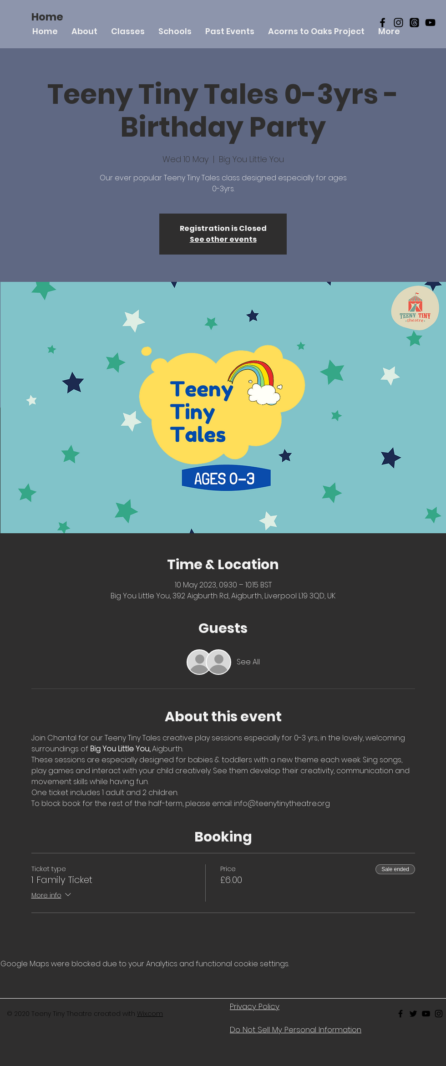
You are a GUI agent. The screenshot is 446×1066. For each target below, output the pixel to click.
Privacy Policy (254, 1006)
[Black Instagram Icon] (398, 22)
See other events (223, 239)
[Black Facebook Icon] (382, 22)
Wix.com (150, 1013)
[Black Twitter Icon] (413, 1014)
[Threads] (414, 22)
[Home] (47, 16)
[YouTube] (430, 22)
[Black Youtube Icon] (426, 1014)
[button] (128, 31)
